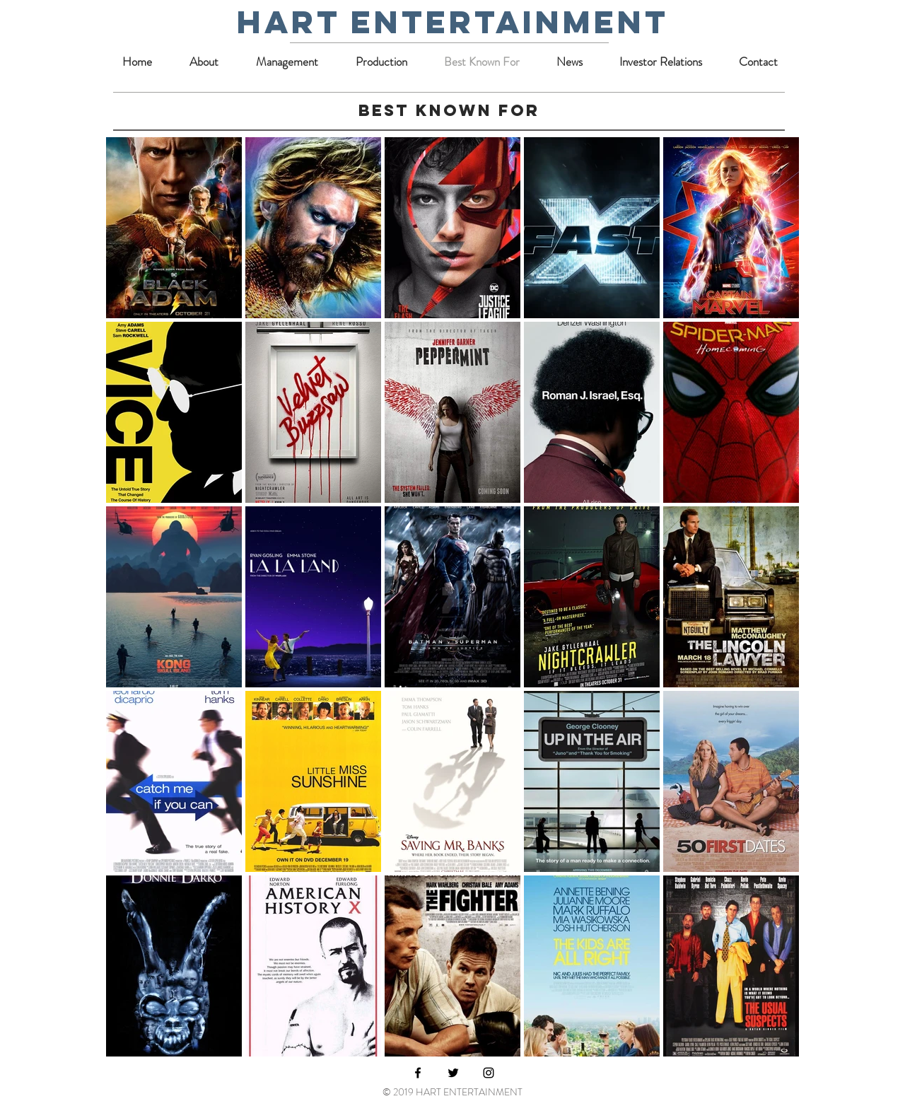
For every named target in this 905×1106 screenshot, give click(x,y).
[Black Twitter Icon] (453, 1073)
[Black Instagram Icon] (488, 1073)
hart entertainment (453, 21)
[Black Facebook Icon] (418, 1073)
